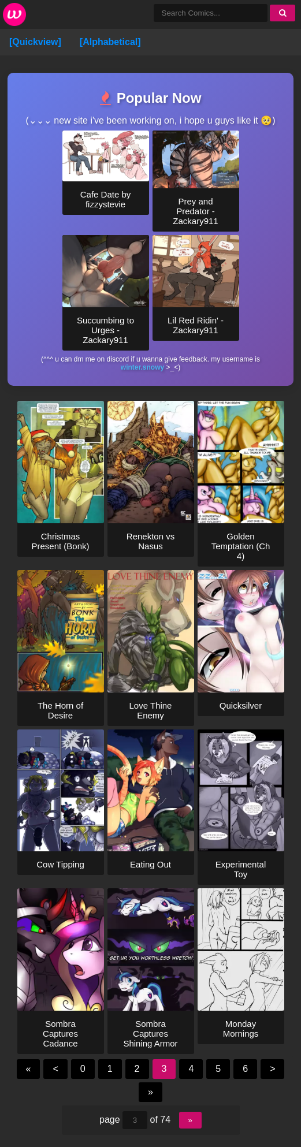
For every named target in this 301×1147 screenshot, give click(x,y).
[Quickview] (35, 42)
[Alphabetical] (110, 42)
